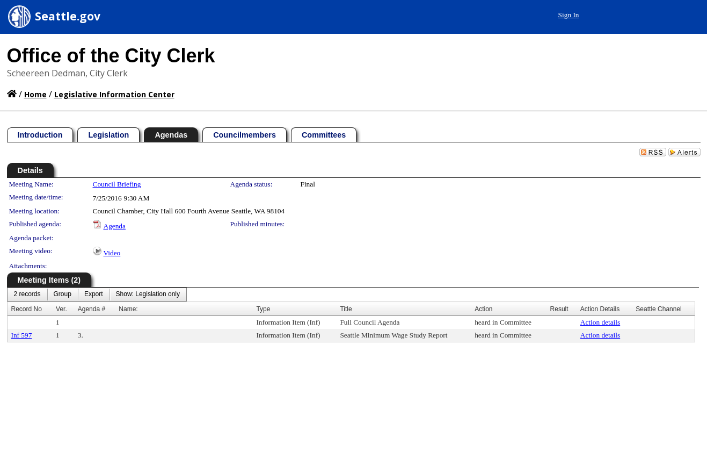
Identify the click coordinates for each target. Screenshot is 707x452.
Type (263, 309)
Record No (26, 309)
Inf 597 (21, 335)
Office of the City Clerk (111, 56)
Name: (128, 309)
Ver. (61, 309)
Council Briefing (117, 184)
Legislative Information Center (114, 94)
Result (559, 309)
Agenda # (91, 309)
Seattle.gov (67, 16)
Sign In (568, 15)
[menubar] (97, 295)
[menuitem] (27, 294)
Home (35, 94)
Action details (600, 322)
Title (346, 309)
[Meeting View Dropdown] (148, 294)
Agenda (115, 226)
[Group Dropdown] (62, 294)
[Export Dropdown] (94, 294)
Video (112, 253)
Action (483, 309)
